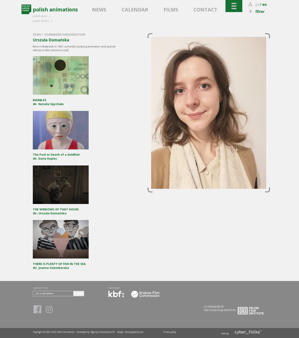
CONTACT (205, 9)
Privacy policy (169, 332)
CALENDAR (135, 9)
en (264, 4)
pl (257, 4)
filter (256, 11)
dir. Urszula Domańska (61, 209)
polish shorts (43, 21)
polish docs (42, 16)
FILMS (171, 9)
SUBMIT (79, 293)
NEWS (99, 9)
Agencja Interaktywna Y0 (103, 332)
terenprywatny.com (134, 332)
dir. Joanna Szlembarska (61, 264)
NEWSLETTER (40, 288)
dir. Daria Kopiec (61, 155)
